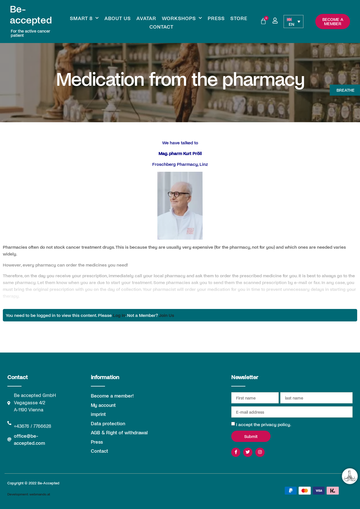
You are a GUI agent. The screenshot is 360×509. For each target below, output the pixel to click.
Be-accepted (31, 14)
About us (117, 18)
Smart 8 (84, 18)
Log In (119, 315)
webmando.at (39, 494)
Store (238, 18)
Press (216, 18)
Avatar (146, 18)
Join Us (166, 315)
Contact (161, 26)
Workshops (182, 18)
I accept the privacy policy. (263, 424)
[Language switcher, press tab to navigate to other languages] (293, 21)
